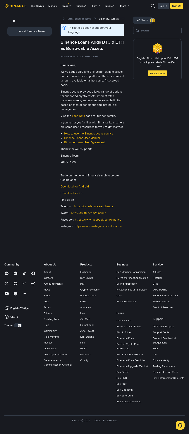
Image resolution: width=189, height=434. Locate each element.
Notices (48, 342)
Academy (85, 307)
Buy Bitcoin (122, 372)
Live (82, 313)
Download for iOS (72, 193)
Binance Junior (88, 295)
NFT (82, 342)
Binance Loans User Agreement (84, 142)
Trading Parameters (164, 366)
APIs (155, 354)
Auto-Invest (87, 330)
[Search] (160, 31)
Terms (47, 307)
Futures (82, 6)
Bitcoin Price (123, 332)
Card (83, 301)
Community (50, 330)
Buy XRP (121, 383)
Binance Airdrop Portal (165, 372)
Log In (163, 6)
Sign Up (176, 6)
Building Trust (52, 319)
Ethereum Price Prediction (131, 360)
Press (47, 295)
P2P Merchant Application (131, 272)
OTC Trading (160, 289)
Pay (82, 283)
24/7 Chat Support (163, 326)
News (47, 289)
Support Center (161, 332)
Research (85, 354)
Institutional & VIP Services (131, 289)
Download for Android (75, 186)
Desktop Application (55, 354)
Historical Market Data (165, 295)
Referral (157, 277)
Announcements (53, 283)
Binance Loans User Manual (82, 138)
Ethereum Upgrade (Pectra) (132, 366)
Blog (46, 325)
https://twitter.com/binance (88, 213)
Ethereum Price (125, 338)
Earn (96, 6)
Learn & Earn (123, 320)
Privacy (48, 313)
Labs (119, 295)
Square (110, 6)
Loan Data (78, 116)
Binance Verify (161, 360)
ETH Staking (87, 336)
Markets (53, 6)
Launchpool (87, 325)
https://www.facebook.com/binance (98, 220)
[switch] (18, 325)
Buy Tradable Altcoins (128, 401)
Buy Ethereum (124, 395)
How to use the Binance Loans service (88, 133)
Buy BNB (121, 378)
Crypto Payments (90, 289)
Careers (48, 277)
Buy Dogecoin (124, 389)
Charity (84, 360)
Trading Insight (161, 301)
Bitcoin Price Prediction (129, 354)
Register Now (157, 73)
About (47, 272)
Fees (156, 348)
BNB (155, 283)
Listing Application (126, 283)
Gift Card (85, 319)
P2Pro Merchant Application (132, 277)
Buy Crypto (37, 6)
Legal (47, 301)
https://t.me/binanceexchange (93, 206)
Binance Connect (126, 301)
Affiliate (157, 272)
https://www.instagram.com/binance (98, 226)
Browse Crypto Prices (128, 326)
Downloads (50, 348)
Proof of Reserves (163, 307)
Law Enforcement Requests (168, 378)
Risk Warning (51, 336)
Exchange (86, 272)
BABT (83, 348)
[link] (29, 31)
